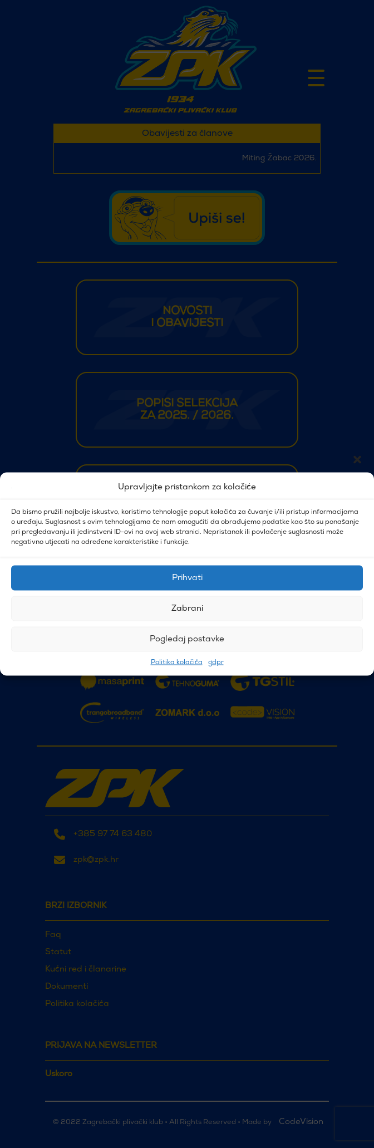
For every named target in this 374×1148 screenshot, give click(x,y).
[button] (357, 487)
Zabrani (187, 608)
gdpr (216, 662)
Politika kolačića (177, 662)
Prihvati (187, 577)
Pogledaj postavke (187, 639)
